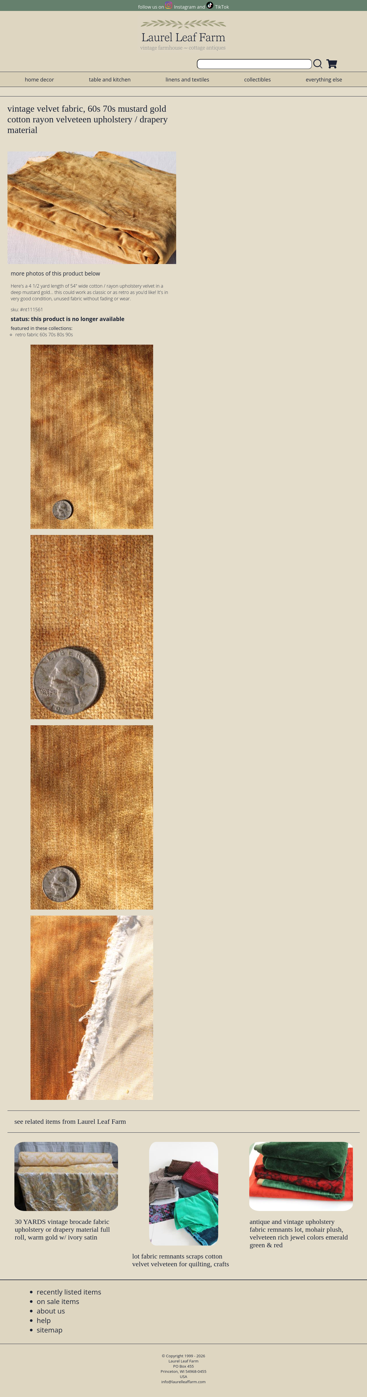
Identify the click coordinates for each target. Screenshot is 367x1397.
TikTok (222, 7)
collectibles (257, 79)
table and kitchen (110, 79)
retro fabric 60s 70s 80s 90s (44, 334)
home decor (39, 79)
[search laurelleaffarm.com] (319, 64)
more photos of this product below (55, 273)
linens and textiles (187, 79)
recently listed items (69, 1292)
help (44, 1320)
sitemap (50, 1330)
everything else (324, 79)
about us (51, 1311)
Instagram (185, 7)
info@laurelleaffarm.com (183, 1381)
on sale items (58, 1301)
